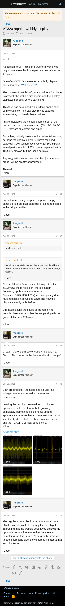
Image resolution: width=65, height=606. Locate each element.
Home (6, 596)
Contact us (8, 593)
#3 (61, 236)
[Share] (56, 54)
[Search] (60, 4)
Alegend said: (12, 243)
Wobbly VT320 (29, 85)
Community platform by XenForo (29, 603)
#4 (61, 345)
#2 (61, 194)
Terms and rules (25, 593)
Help (53, 593)
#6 (61, 515)
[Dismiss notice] (58, 13)
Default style (11, 588)
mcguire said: (11, 260)
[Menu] (6, 4)
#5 (61, 384)
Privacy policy (42, 593)
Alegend (10, 33)
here (7, 17)
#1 (61, 53)
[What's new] (53, 4)
